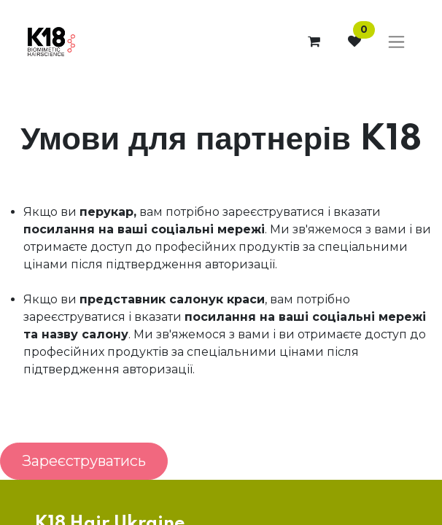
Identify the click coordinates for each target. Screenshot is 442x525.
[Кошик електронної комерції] (313, 41)
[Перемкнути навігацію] (396, 42)
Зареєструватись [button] (84, 461)
